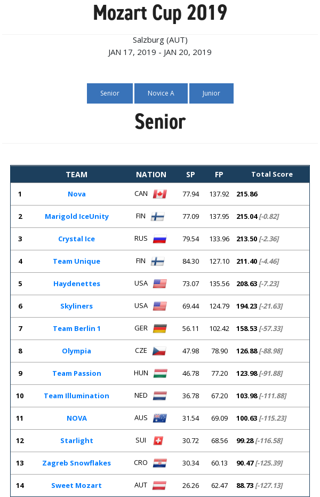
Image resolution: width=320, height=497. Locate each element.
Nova (77, 194)
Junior (211, 93)
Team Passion (76, 373)
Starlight (76, 440)
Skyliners (76, 306)
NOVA (77, 418)
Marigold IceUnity (77, 216)
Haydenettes (76, 283)
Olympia (76, 351)
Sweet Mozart (76, 485)
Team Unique (76, 261)
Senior (109, 93)
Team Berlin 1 (77, 328)
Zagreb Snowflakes (76, 463)
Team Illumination (76, 395)
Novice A (161, 93)
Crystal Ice (76, 238)
